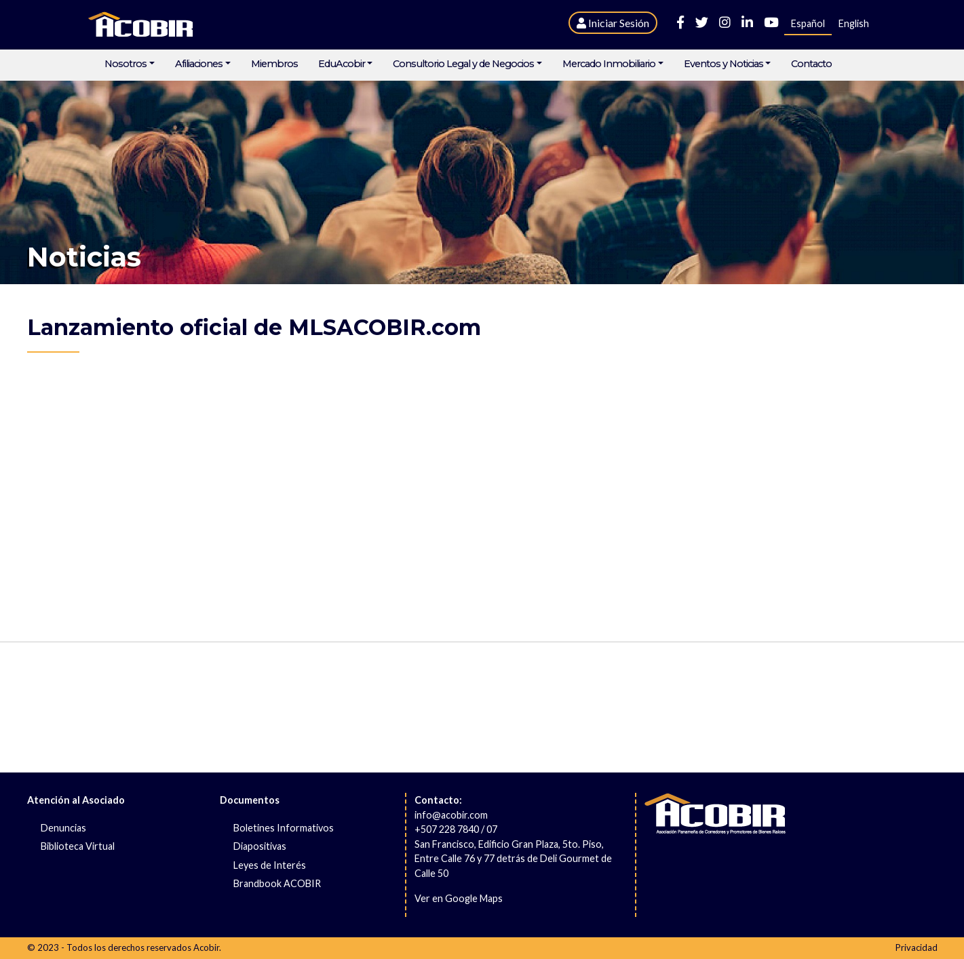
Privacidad (916, 947)
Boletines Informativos (283, 828)
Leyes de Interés (269, 865)
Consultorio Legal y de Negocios (463, 64)
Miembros (274, 64)
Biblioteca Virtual (78, 846)
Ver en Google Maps (458, 898)
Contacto (811, 64)
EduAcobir (341, 64)
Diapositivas (259, 846)
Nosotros (125, 64)
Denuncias (63, 828)
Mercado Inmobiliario (608, 64)
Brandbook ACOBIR (277, 883)
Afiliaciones (199, 64)
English (853, 23)
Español (808, 23)
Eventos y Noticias (723, 64)
